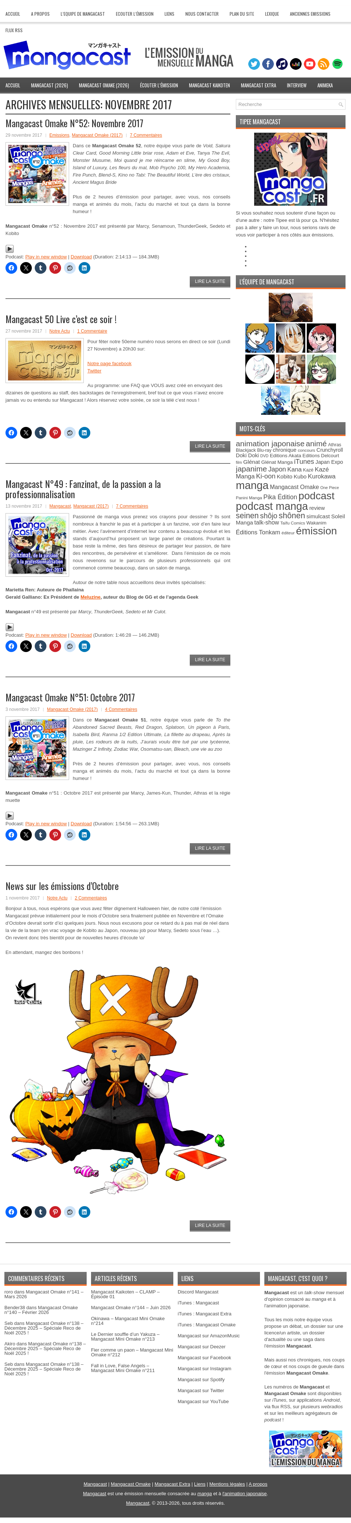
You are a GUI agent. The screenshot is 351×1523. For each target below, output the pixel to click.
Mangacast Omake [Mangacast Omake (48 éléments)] (294, 487)
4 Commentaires (121, 709)
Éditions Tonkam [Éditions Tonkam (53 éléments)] (258, 532)
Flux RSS (14, 30)
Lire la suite (210, 281)
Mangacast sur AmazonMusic (209, 1335)
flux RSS (281, 1406)
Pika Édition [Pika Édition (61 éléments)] (280, 497)
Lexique (272, 14)
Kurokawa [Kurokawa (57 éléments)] (322, 476)
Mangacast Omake (131, 1484)
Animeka (325, 85)
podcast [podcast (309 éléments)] (316, 495)
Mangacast (60, 506)
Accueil (12, 14)
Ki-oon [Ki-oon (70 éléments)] (265, 476)
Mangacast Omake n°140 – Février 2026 (41, 1310)
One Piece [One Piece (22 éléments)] (329, 487)
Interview (296, 85)
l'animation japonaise (244, 1493)
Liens (169, 14)
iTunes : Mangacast (198, 1303)
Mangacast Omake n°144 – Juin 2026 (131, 1307)
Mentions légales (227, 1484)
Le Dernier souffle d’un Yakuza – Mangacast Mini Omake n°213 (125, 1336)
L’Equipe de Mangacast (83, 14)
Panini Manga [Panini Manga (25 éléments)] (249, 497)
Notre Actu (59, 331)
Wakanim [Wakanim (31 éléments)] (316, 523)
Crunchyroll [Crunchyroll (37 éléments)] (330, 450)
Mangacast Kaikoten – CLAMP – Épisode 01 (125, 1294)
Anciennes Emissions (310, 14)
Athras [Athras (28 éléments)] (334, 444)
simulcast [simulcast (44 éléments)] (318, 516)
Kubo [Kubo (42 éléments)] (300, 476)
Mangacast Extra (258, 85)
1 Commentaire (92, 331)
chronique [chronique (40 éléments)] (285, 450)
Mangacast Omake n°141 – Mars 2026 (43, 1294)
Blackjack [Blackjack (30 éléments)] (246, 450)
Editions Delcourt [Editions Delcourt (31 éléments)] (320, 455)
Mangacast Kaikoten (209, 85)
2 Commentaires (91, 898)
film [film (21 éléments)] (239, 462)
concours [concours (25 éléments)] (306, 450)
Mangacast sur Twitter (201, 1390)
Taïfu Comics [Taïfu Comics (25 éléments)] (292, 522)
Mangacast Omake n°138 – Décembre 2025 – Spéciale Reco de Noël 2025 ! (43, 1328)
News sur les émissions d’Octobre (62, 886)
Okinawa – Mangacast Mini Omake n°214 (128, 1321)
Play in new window (46, 256)
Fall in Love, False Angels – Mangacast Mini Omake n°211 (123, 1368)
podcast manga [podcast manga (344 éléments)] (272, 506)
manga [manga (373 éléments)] (252, 485)
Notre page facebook (109, 363)
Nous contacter (202, 14)
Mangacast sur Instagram (204, 1368)
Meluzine (90, 597)
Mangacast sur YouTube (203, 1401)
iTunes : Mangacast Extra (204, 1313)
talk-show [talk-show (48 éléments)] (266, 522)
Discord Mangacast (198, 1292)
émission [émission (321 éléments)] (316, 531)
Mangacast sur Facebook (204, 1357)
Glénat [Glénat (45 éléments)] (251, 462)
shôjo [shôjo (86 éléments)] (268, 516)
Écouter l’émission (159, 85)
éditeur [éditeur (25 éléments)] (288, 532)
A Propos (40, 14)
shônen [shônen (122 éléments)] (292, 515)
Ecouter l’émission (135, 14)
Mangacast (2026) (49, 85)
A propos (258, 1484)
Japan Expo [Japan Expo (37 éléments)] (329, 462)
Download (81, 256)
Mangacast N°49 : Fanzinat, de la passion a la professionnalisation (83, 489)
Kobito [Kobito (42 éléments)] (284, 476)
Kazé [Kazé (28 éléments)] (308, 470)
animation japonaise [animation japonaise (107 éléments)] (270, 443)
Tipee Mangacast (260, 121)
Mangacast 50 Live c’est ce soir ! (61, 319)
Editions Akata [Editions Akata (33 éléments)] (285, 455)
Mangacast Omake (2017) (97, 135)
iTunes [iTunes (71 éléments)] (304, 461)
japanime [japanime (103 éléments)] (251, 469)
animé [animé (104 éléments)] (316, 443)
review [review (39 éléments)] (317, 508)
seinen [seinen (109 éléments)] (247, 515)
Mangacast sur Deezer (202, 1346)
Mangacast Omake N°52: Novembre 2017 (74, 123)
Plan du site (242, 14)
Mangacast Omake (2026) (104, 85)
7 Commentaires (146, 135)
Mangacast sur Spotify (201, 1379)
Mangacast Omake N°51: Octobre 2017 (70, 697)
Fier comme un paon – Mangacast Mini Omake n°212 (132, 1352)
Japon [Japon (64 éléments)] (277, 469)
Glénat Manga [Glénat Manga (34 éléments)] (277, 462)
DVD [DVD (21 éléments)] (264, 456)
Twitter (94, 371)
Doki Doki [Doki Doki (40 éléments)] (247, 455)
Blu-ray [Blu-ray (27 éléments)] (264, 450)
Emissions (59, 135)
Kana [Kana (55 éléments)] (294, 469)
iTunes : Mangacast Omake (206, 1324)
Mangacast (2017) (91, 506)
